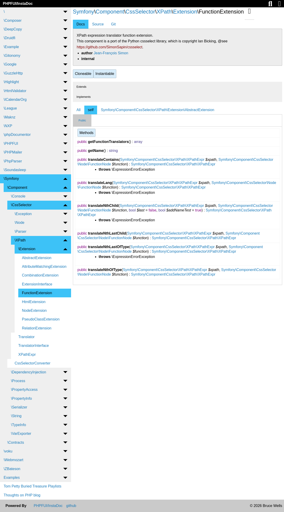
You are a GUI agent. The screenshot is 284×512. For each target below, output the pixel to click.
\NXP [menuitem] (8, 126)
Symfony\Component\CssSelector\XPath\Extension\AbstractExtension (157, 110)
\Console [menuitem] (18, 196)
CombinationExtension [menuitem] (40, 275)
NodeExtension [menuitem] (34, 310)
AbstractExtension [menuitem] (36, 258)
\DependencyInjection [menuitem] (28, 372)
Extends (81, 86)
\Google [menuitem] (10, 64)
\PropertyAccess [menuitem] (24, 390)
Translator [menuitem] (26, 337)
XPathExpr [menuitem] (27, 354)
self (91, 110)
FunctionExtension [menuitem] (37, 293)
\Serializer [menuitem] (19, 407)
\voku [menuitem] (8, 451)
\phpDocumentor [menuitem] (17, 135)
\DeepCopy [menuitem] (13, 29)
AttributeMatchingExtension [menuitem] (44, 266)
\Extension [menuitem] (26, 249)
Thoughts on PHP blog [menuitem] (22, 495)
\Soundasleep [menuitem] (15, 170)
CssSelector (140, 11)
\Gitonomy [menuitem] (12, 55)
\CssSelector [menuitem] (21, 205)
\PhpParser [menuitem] (13, 161)
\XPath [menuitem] (20, 240)
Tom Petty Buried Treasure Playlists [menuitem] (32, 486)
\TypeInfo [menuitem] (18, 425)
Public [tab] (82, 120)
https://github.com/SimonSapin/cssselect (109, 47)
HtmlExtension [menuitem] (33, 302)
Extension (185, 11)
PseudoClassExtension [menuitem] (41, 319)
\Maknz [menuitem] (10, 117)
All (79, 110)
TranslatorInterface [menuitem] (33, 346)
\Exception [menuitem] (23, 214)
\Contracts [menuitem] (15, 442)
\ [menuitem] (4, 12)
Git (113, 24)
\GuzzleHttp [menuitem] (13, 73)
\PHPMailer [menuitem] (13, 152)
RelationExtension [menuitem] (36, 328)
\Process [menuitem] (18, 381)
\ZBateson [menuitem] (12, 469)
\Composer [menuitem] (12, 20)
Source (98, 24)
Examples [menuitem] (12, 477)
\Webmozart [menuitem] (13, 460)
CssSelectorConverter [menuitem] (32, 363)
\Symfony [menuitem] (11, 179)
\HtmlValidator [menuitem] (15, 91)
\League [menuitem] (10, 108)
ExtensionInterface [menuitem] (37, 284)
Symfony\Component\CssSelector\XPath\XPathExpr (162, 160)
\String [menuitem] (16, 416)
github (71, 506)
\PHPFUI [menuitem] (11, 143)
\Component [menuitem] (17, 187)
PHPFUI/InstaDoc (18, 3)
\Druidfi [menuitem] (9, 38)
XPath (164, 11)
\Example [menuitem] (11, 47)
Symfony (83, 11)
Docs (81, 24)
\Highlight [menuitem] (11, 82)
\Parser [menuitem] (21, 231)
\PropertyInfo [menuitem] (21, 398)
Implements (84, 97)
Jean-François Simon (111, 53)
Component (110, 11)
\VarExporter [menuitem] (21, 433)
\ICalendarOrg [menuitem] (15, 99)
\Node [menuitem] (19, 223)
